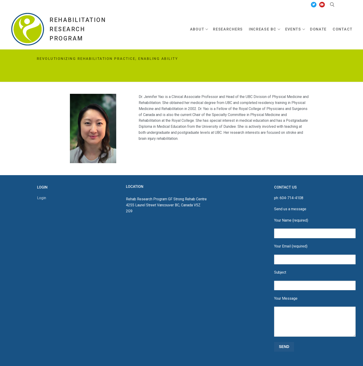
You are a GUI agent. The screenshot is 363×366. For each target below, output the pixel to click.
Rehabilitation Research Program (78, 29)
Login (41, 198)
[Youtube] (322, 4)
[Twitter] (313, 4)
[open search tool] (332, 4)
